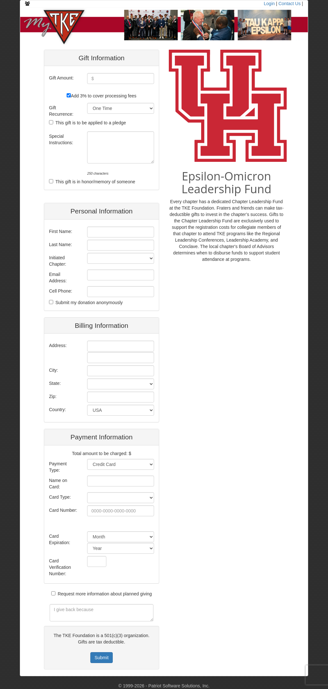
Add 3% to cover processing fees (103, 95)
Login (269, 3)
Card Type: (60, 497)
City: (53, 370)
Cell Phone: (60, 291)
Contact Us (289, 3)
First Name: (60, 231)
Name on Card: (58, 483)
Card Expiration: (59, 539)
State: (55, 383)
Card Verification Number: (60, 567)
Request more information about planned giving (105, 593)
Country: (57, 409)
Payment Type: (58, 467)
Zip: (52, 396)
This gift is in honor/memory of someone (95, 181)
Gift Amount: (61, 77)
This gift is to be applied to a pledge (90, 122)
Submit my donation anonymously (89, 302)
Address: (58, 345)
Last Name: (60, 244)
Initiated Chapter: (57, 261)
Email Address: (58, 277)
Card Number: (63, 510)
